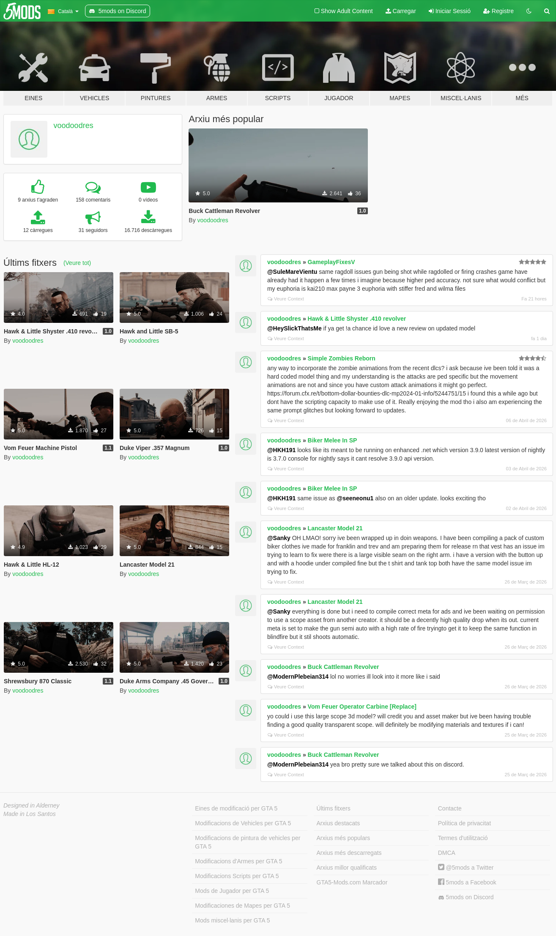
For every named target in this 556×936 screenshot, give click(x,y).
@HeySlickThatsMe (294, 328)
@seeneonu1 (355, 498)
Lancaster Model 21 (335, 528)
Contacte (450, 808)
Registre (498, 11)
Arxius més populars (343, 838)
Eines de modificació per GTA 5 (236, 808)
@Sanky (278, 538)
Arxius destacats (338, 823)
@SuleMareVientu (292, 271)
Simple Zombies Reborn (341, 358)
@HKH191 (281, 450)
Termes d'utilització (463, 838)
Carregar (401, 11)
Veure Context (286, 298)
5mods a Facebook (467, 882)
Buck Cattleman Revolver (343, 666)
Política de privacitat (464, 823)
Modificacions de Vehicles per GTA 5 (243, 823)
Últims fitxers (334, 808)
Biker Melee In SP (332, 440)
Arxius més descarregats (349, 852)
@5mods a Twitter (466, 867)
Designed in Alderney (31, 805)
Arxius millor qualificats (347, 867)
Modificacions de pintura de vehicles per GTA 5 (247, 842)
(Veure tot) (77, 262)
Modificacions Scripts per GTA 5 (237, 876)
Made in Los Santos (29, 813)
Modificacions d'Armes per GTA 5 (238, 861)
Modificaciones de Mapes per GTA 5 (242, 905)
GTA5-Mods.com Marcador (352, 882)
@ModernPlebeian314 (298, 676)
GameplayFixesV (331, 262)
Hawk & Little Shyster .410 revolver (357, 318)
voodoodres (73, 125)
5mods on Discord (466, 897)
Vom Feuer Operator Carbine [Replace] (362, 706)
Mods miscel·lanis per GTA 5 (232, 920)
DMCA (446, 852)
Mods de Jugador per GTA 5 (232, 890)
